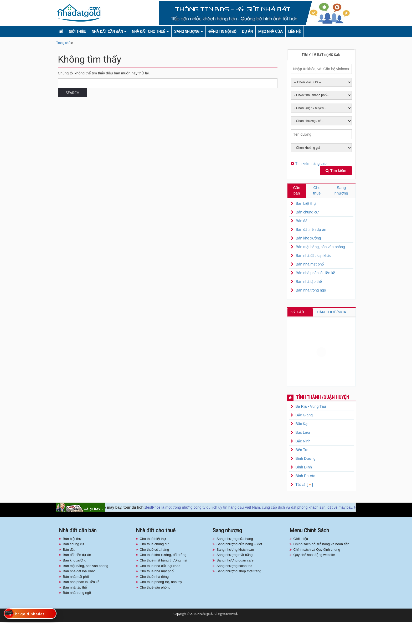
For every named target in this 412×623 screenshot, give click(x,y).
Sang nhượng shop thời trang (239, 572)
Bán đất (302, 221)
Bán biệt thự (306, 204)
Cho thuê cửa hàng (154, 551)
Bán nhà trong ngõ (311, 291)
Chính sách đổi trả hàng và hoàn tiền (321, 545)
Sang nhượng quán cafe (235, 562)
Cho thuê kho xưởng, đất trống (163, 556)
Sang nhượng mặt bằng (235, 556)
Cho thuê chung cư (154, 545)
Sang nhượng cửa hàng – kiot (239, 545)
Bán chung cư (307, 213)
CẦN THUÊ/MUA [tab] (333, 313)
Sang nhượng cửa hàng (235, 540)
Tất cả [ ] (304, 486)
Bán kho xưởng (308, 239)
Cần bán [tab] (297, 191)
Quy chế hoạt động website (314, 556)
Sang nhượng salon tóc (234, 567)
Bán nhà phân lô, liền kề (315, 274)
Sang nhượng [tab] (341, 191)
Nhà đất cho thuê (148, 31)
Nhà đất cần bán (107, 31)
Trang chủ (63, 43)
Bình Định (303, 468)
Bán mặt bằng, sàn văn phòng (320, 248)
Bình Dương (305, 460)
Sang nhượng (186, 31)
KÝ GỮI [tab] (298, 313)
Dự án (247, 31)
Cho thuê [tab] (317, 191)
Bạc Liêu (302, 434)
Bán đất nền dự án (311, 230)
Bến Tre (301, 451)
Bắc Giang (304, 416)
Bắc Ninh (302, 442)
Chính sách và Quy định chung (316, 551)
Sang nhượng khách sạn (235, 551)
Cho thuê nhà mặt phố (157, 572)
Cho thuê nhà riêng (154, 578)
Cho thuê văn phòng (155, 589)
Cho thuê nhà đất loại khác (160, 567)
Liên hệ (294, 31)
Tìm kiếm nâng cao (311, 163)
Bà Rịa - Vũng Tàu (310, 408)
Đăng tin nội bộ (222, 31)
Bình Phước (305, 477)
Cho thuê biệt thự (153, 540)
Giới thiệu (77, 31)
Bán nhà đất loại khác (313, 256)
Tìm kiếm (336, 170)
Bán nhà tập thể (309, 282)
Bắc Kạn (302, 425)
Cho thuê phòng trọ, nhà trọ (161, 583)
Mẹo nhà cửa (270, 31)
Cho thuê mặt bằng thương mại (163, 562)
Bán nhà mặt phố (310, 265)
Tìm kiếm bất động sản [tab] (321, 55)
